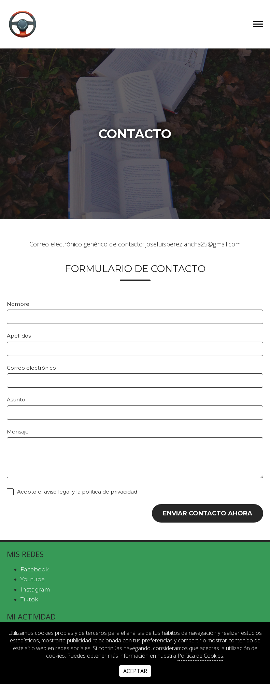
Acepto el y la (72, 491)
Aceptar (135, 671)
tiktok (29, 599)
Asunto (16, 399)
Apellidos (19, 335)
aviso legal (57, 492)
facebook (34, 569)
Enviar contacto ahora (207, 513)
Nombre (18, 304)
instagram (35, 589)
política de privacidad (109, 492)
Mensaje (18, 431)
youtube (32, 579)
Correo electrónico (31, 368)
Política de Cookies (200, 655)
